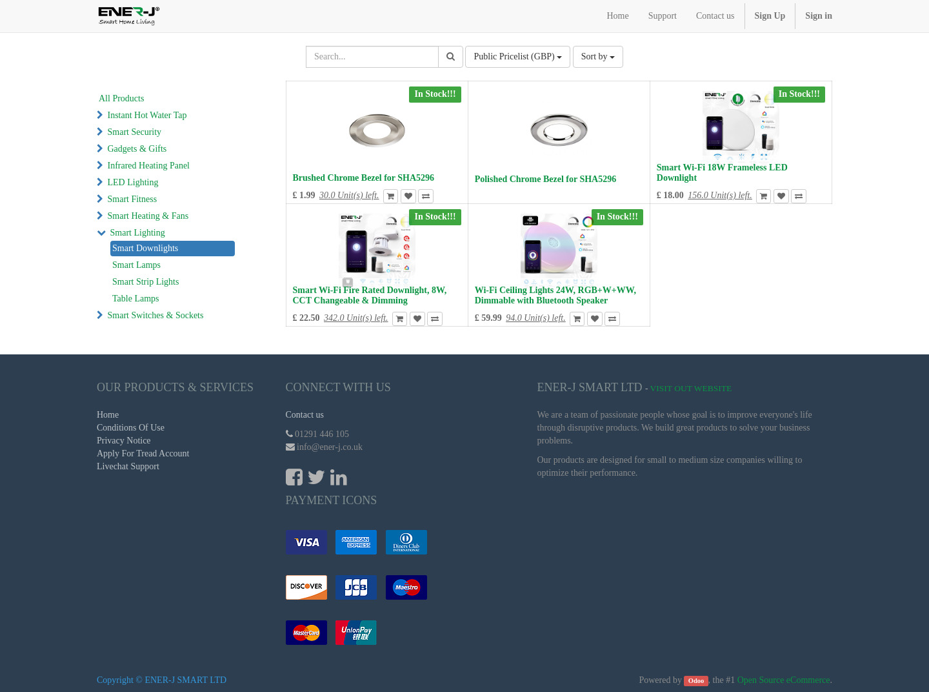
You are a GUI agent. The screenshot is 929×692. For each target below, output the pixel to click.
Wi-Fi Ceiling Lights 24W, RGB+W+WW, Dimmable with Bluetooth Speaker (555, 295)
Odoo (696, 680)
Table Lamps (135, 298)
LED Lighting (133, 182)
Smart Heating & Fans (148, 216)
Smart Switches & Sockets (156, 315)
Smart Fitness (132, 199)
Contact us (305, 415)
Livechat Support (128, 466)
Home (108, 415)
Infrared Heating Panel (149, 165)
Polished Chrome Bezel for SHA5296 (546, 179)
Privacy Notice (124, 440)
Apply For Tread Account (143, 453)
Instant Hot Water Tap (147, 115)
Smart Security (135, 132)
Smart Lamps (136, 265)
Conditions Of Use (131, 427)
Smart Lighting (137, 233)
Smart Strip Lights (145, 282)
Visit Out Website (691, 388)
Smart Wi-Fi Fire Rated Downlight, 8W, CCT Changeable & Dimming (370, 295)
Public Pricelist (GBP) (518, 56)
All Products (121, 98)
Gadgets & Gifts (137, 149)
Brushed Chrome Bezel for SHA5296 (364, 178)
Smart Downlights (145, 248)
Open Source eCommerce (783, 680)
